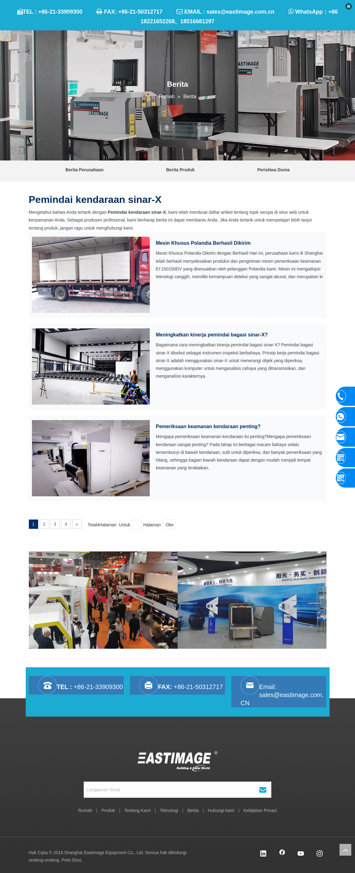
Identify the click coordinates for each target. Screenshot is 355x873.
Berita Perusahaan (84, 169)
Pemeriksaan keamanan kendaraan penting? (208, 426)
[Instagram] (320, 854)
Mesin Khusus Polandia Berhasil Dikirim (203, 243)
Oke (170, 524)
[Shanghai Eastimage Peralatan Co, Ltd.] (177, 761)
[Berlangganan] (262, 789)
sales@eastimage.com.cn (240, 12)
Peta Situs (71, 860)
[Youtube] (301, 854)
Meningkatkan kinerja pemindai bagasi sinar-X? (212, 334)
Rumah (85, 810)
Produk (108, 810)
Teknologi (169, 810)
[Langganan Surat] (168, 790)
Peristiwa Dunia (273, 169)
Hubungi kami (221, 810)
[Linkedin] (263, 854)
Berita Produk (180, 169)
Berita (193, 810)
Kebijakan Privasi (260, 810)
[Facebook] (282, 854)
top (345, 850)
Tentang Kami (137, 810)
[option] (103, 600)
